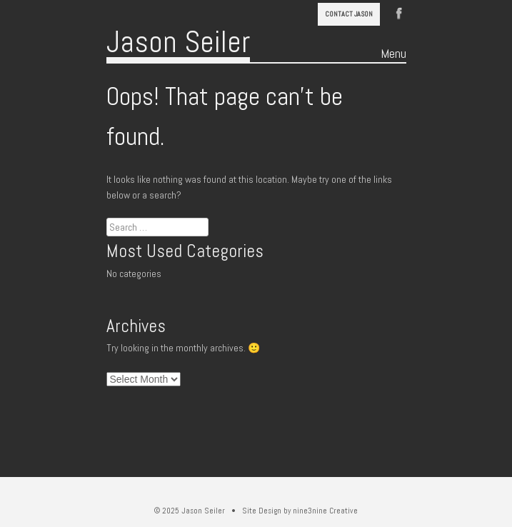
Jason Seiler (178, 42)
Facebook (399, 12)
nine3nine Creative (325, 511)
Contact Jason (349, 14)
